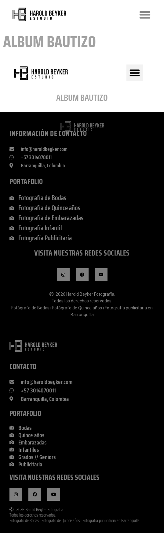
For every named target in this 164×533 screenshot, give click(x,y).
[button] (145, 15)
